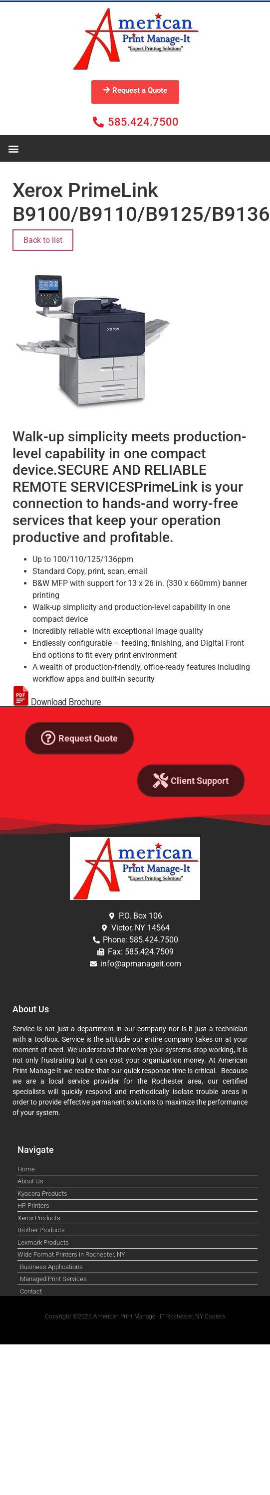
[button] (13, 148)
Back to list (42, 240)
